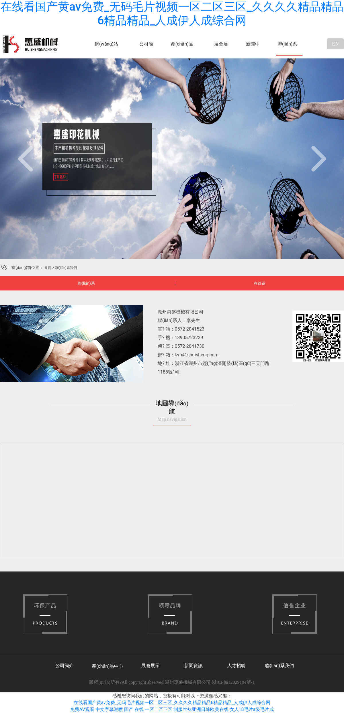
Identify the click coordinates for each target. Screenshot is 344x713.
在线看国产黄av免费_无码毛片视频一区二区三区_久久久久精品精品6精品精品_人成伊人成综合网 (172, 13)
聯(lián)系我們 (287, 48)
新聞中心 (253, 48)
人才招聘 (236, 665)
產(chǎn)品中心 (182, 48)
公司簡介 (146, 48)
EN (335, 44)
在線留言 (260, 285)
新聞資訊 (193, 665)
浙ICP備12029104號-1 (233, 682)
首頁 (47, 268)
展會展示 (221, 48)
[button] (26, 158)
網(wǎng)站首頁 (106, 48)
